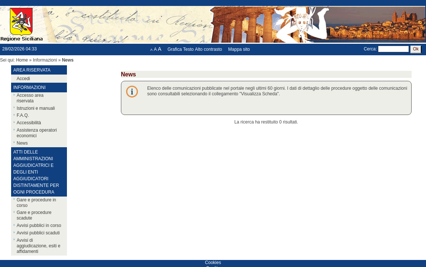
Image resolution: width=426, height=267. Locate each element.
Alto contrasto (208, 49)
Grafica (175, 49)
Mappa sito (239, 49)
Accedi (23, 78)
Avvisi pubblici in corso (39, 225)
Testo (188, 49)
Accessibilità (29, 122)
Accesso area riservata (30, 98)
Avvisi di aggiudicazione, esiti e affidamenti (38, 246)
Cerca (370, 49)
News (22, 143)
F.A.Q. (23, 115)
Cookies (213, 262)
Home (22, 60)
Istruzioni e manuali (36, 108)
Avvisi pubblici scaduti (38, 232)
